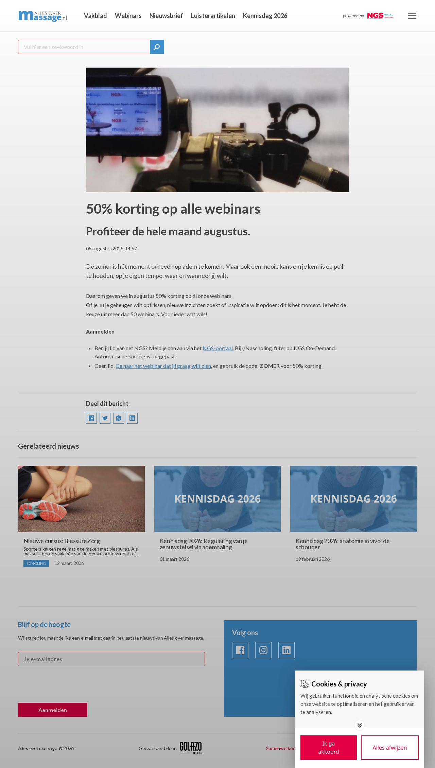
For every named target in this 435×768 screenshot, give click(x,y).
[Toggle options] (359, 725)
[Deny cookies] (390, 747)
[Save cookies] (328, 747)
